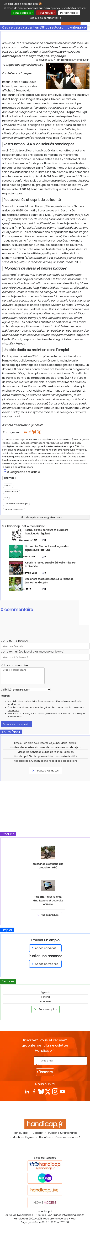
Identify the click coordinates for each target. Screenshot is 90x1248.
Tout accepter (23, 13)
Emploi (8, 485)
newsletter (59, 1045)
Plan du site (20, 1133)
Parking (45, 997)
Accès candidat (43, 948)
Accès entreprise (44, 964)
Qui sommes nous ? (68, 1137)
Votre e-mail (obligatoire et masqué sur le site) (33, 652)
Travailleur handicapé (16, 503)
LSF (6, 497)
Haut (74, 1218)
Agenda (45, 992)
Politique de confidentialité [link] (45, 18)
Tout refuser (46, 13)
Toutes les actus (45, 770)
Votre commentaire (14, 665)
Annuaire (45, 1001)
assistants (13, 710)
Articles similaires (14, 509)
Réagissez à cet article (24, 472)
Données (45, 1137)
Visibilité (6, 690)
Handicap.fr (21, 1218)
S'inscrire (45, 1072)
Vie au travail (11, 491)
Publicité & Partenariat (62, 1133)
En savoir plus (45, 1009)
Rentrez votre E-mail (19, 1061)
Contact (38, 1133)
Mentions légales (23, 1137)
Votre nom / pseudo (14, 641)
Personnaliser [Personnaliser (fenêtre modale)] (69, 13)
